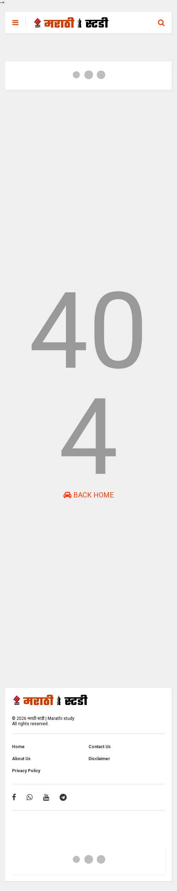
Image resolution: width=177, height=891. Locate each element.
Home (18, 746)
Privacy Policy (26, 770)
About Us (21, 758)
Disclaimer (99, 758)
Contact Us (99, 746)
